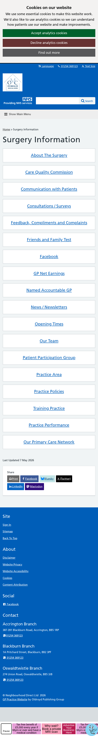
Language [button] (46, 66)
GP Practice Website (15, 699)
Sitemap (8, 531)
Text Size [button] (88, 66)
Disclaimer (9, 557)
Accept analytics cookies (49, 33)
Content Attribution (15, 584)
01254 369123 (67, 66)
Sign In (7, 524)
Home (6, 129)
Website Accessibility (16, 571)
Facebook (11, 604)
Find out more (49, 53)
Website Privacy (12, 564)
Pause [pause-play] (6, 731)
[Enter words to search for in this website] (57, 100)
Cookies (7, 578)
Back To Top (10, 538)
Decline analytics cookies (49, 43)
